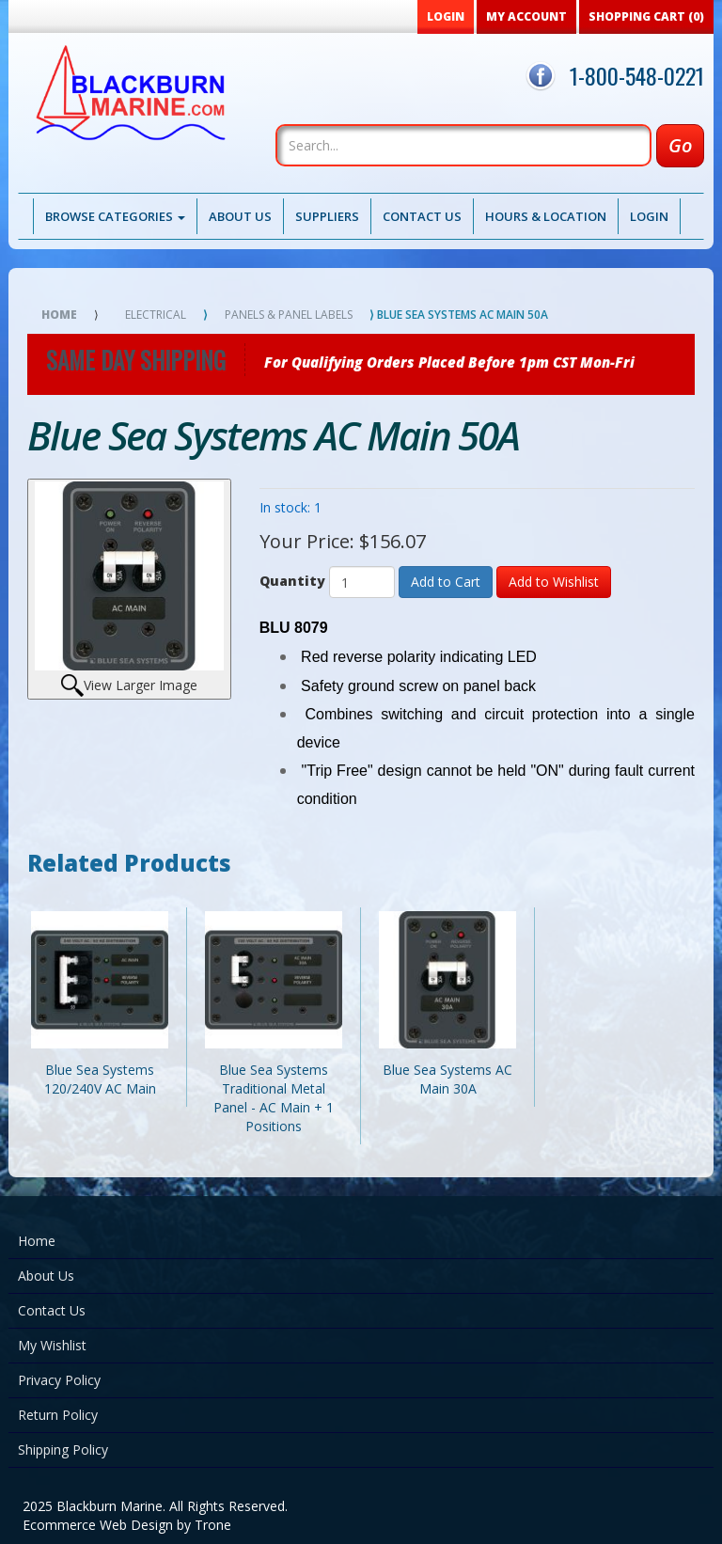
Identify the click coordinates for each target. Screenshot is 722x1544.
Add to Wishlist (554, 582)
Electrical (155, 315)
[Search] (463, 145)
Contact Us (422, 216)
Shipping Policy (63, 1449)
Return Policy (58, 1415)
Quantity (292, 581)
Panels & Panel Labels (289, 315)
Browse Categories (115, 216)
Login (649, 216)
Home (59, 315)
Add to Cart (445, 582)
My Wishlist (52, 1345)
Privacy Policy (59, 1380)
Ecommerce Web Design (98, 1525)
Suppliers (327, 216)
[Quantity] (362, 582)
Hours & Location (545, 216)
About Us (240, 216)
